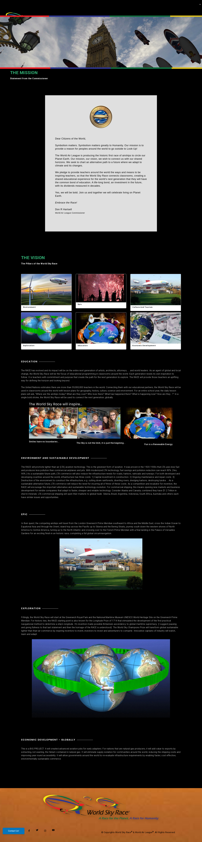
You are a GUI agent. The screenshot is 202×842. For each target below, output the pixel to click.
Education (83, 346)
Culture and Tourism (142, 307)
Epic (80, 304)
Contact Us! (13, 831)
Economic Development (144, 346)
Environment (29, 307)
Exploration (29, 346)
